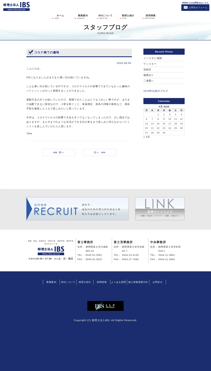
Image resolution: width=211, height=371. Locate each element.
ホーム (60, 15)
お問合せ (158, 281)
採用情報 (151, 15)
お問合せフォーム (198, 7)
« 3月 (146, 136)
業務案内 (83, 15)
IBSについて (105, 15)
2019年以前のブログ (155, 90)
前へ (61, 152)
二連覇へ (148, 80)
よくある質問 (118, 281)
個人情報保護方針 (138, 281)
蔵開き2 (148, 75)
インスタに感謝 (152, 58)
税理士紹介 (128, 15)
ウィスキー (150, 63)
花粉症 (147, 69)
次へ (96, 152)
